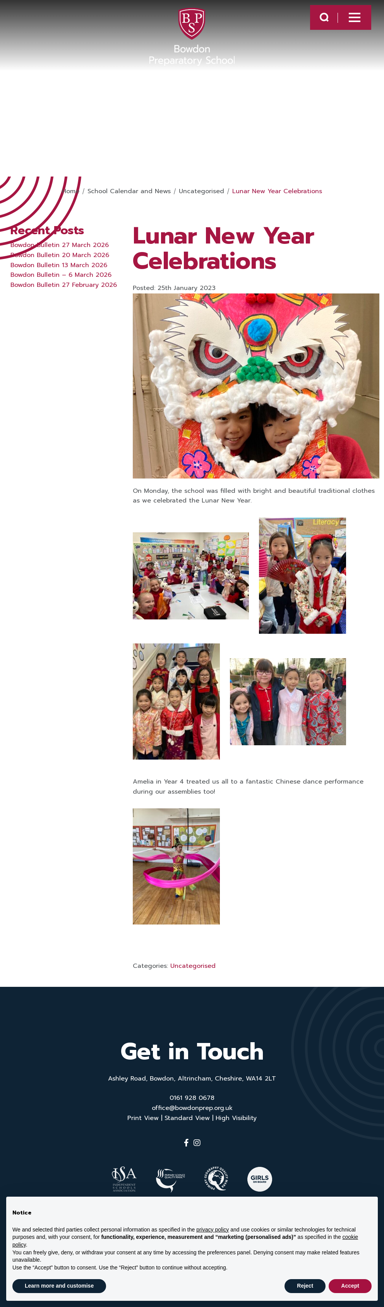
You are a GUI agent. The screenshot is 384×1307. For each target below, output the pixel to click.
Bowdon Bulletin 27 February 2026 (63, 285)
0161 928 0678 (192, 1098)
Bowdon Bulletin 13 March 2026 (58, 265)
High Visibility (236, 1118)
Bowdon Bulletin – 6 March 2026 (60, 275)
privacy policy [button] (212, 1229)
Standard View (187, 1118)
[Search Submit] (317, 19)
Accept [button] (350, 1286)
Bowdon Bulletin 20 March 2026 (59, 255)
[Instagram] (197, 1143)
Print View (143, 1118)
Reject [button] (305, 1286)
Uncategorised (193, 966)
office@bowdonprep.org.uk (192, 1108)
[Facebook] (186, 1143)
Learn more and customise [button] (59, 1286)
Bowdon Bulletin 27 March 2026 (59, 245)
